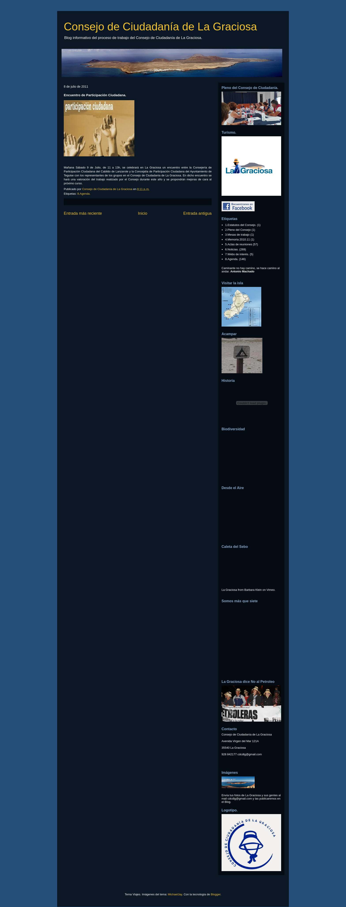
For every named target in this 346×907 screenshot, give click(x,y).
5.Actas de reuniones (238, 244)
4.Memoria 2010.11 (237, 239)
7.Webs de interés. (237, 254)
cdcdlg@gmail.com (249, 754)
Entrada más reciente (83, 213)
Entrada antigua (197, 213)
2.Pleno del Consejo (238, 229)
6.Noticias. (232, 249)
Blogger (215, 894)
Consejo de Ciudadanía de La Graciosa (160, 26)
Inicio (142, 213)
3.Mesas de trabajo (237, 234)
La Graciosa (229, 589)
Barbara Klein (253, 589)
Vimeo (271, 589)
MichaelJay (175, 894)
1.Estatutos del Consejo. (240, 225)
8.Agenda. (83, 193)
